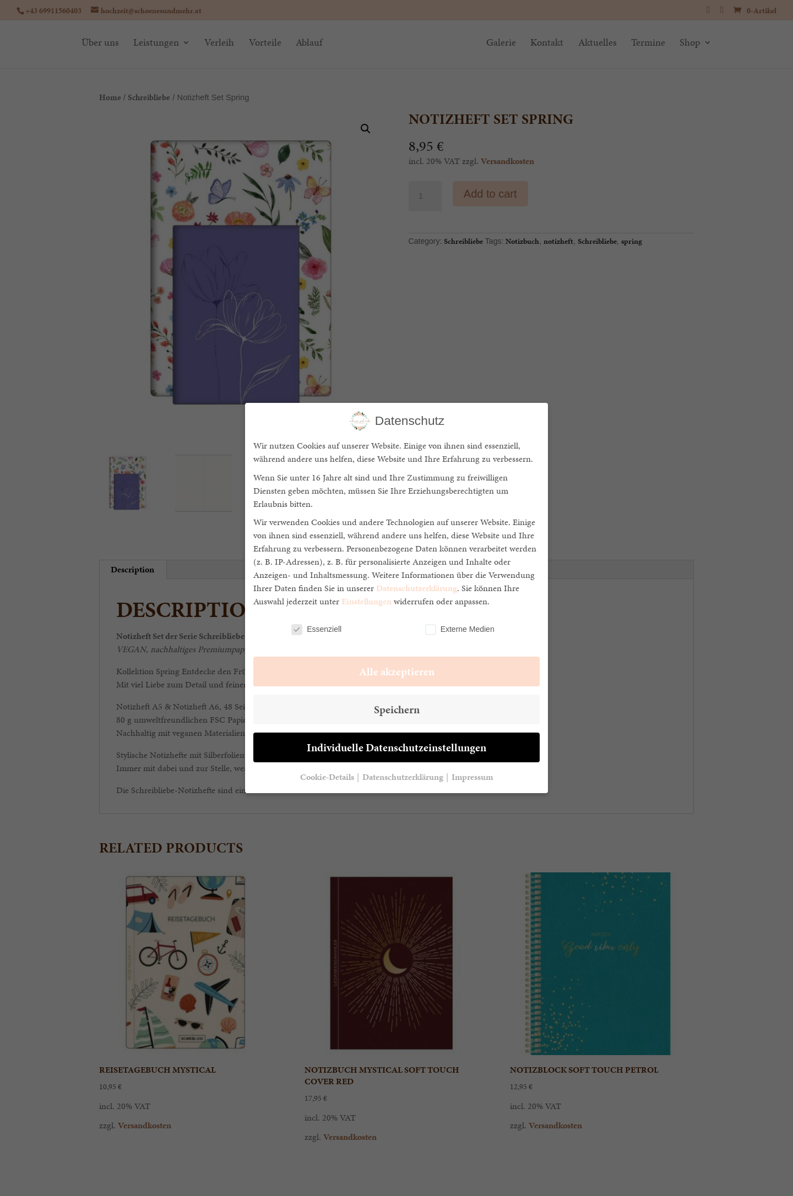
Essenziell (316, 629)
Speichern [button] (397, 709)
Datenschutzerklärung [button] (403, 777)
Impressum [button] (472, 777)
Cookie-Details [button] (328, 777)
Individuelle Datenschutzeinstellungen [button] (396, 747)
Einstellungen (366, 601)
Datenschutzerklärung (416, 588)
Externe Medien (460, 629)
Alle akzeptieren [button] (396, 671)
